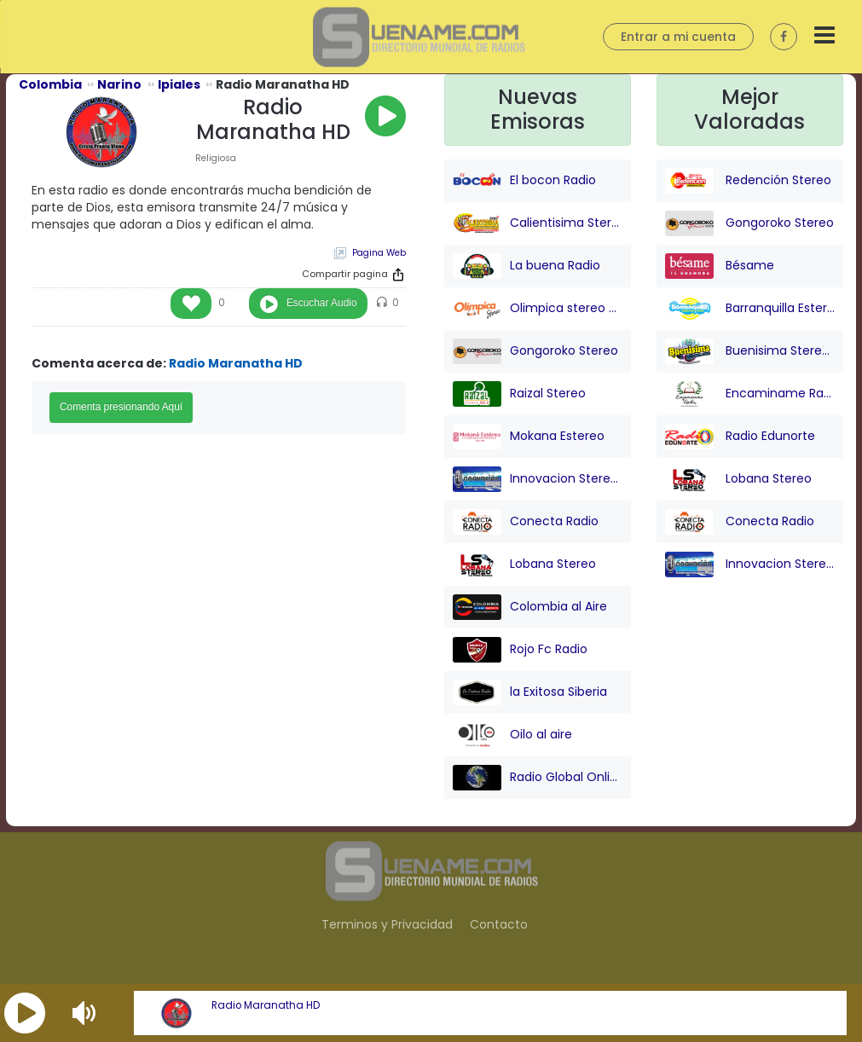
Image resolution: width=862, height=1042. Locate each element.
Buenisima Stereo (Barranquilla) (750, 351)
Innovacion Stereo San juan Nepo (537, 479)
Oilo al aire (512, 735)
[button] (24, 1013)
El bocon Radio (524, 181)
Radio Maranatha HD (265, 1005)
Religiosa (215, 158)
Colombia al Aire (530, 607)
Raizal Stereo (519, 394)
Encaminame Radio (750, 394)
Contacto (499, 924)
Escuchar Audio (321, 303)
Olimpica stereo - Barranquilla (537, 308)
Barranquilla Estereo (750, 308)
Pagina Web (379, 252)
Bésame (719, 266)
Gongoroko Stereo (535, 351)
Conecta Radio (526, 522)
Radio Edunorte (740, 436)
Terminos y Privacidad (387, 924)
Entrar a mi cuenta (678, 36)
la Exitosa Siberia (530, 692)
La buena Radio (526, 266)
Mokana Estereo (529, 436)
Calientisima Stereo (537, 223)
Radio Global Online (537, 777)
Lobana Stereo (524, 564)
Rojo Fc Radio (520, 650)
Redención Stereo (748, 181)
